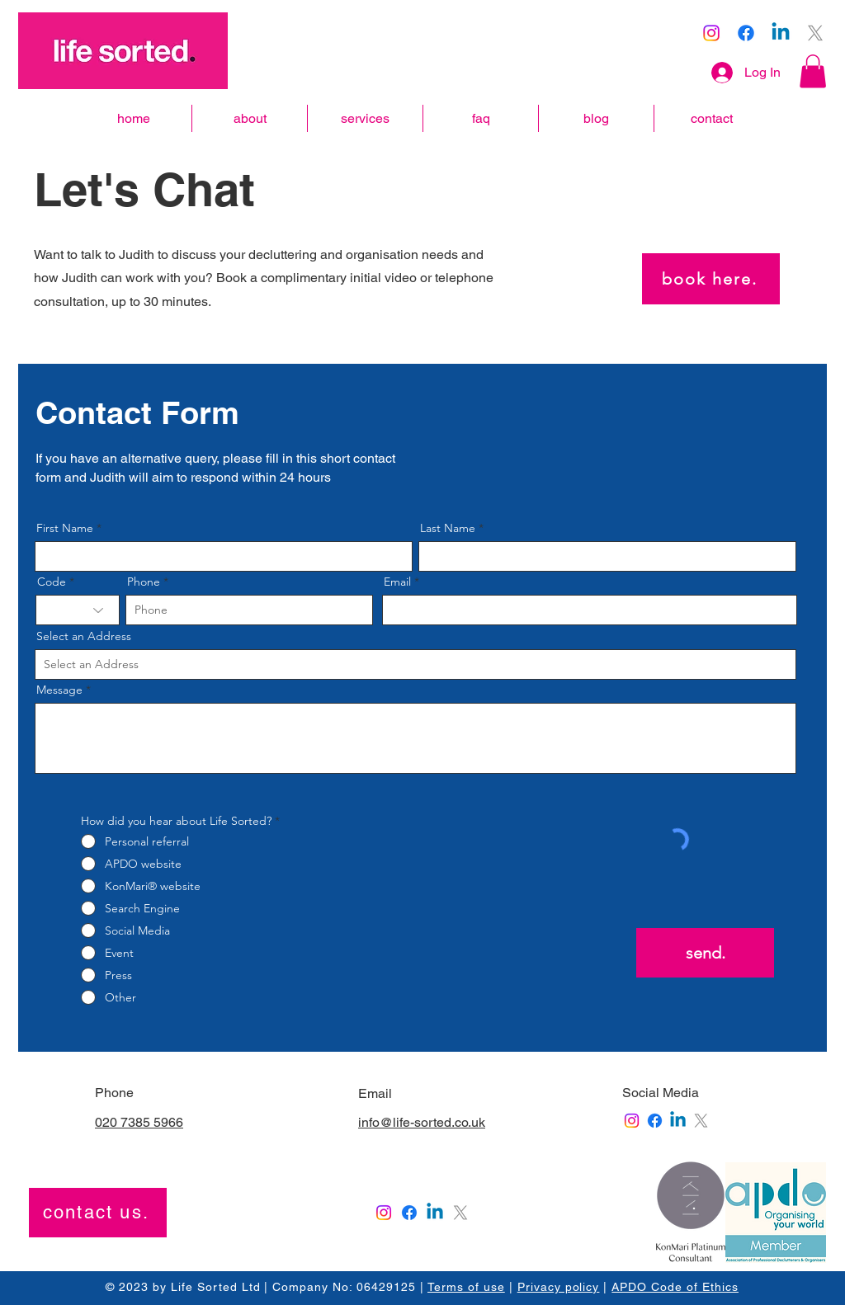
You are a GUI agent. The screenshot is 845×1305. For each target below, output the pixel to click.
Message (59, 689)
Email (397, 581)
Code (51, 581)
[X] (815, 33)
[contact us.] (98, 1212)
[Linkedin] (780, 33)
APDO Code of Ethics (675, 1286)
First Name (64, 528)
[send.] (705, 953)
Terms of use (466, 1286)
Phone (143, 581)
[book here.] (711, 278)
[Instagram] (711, 33)
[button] (813, 71)
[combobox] (415, 664)
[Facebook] (746, 33)
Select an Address (83, 636)
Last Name (447, 528)
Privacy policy (558, 1286)
